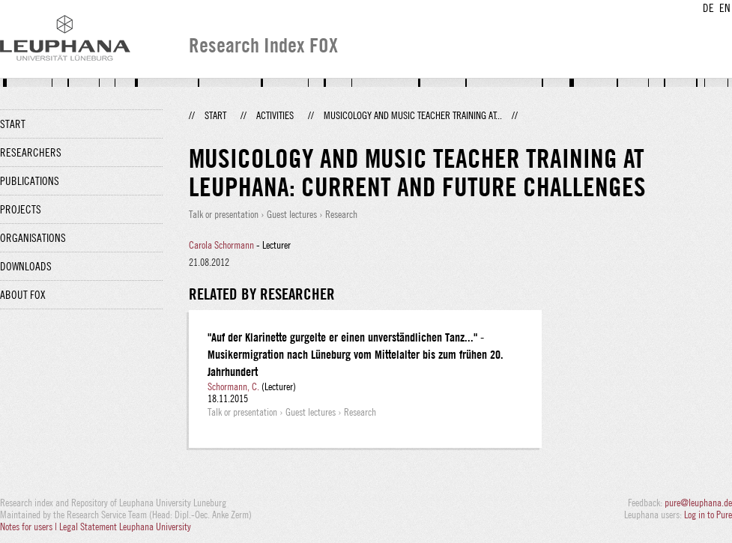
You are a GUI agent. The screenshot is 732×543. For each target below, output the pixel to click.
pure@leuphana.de (698, 503)
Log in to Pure (708, 515)
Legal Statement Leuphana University (125, 527)
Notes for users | (29, 527)
